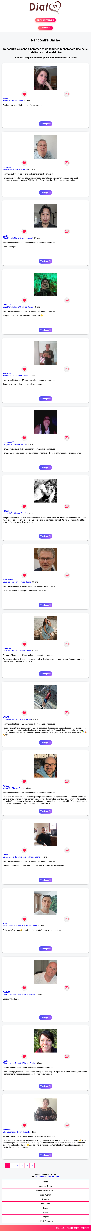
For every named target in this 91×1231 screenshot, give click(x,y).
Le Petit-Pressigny (45, 1221)
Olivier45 (7, 855)
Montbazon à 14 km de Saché (15, 376)
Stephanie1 (8, 1130)
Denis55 (6, 992)
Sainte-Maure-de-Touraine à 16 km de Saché (21, 857)
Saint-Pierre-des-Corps (45, 1190)
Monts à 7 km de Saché (13, 101)
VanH (5, 236)
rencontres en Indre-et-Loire (47, 1177)
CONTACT (85, 1228)
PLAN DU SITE (73, 1228)
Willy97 (6, 717)
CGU (63, 1228)
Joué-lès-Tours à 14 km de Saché (17, 582)
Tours (45, 1182)
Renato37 (7, 373)
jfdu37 (5, 1061)
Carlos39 (7, 305)
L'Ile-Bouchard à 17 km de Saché (16, 1132)
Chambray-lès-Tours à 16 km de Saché (19, 994)
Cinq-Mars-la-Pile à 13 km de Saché (18, 238)
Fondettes (45, 1204)
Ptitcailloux (7, 511)
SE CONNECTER (45, 28)
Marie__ (6, 98)
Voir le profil (45, 124)
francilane (7, 648)
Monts (45, 1212)
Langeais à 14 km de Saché (14, 444)
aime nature (8, 580)
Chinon (45, 1208)
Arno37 (6, 786)
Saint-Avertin (45, 1195)
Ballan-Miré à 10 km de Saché (15, 169)
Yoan (5, 923)
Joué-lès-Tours (45, 1186)
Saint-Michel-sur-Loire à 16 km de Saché (20, 926)
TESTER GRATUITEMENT (45, 20)
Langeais (45, 1217)
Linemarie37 (8, 442)
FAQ (58, 1228)
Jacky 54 (7, 167)
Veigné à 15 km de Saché (13, 788)
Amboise (45, 1199)
